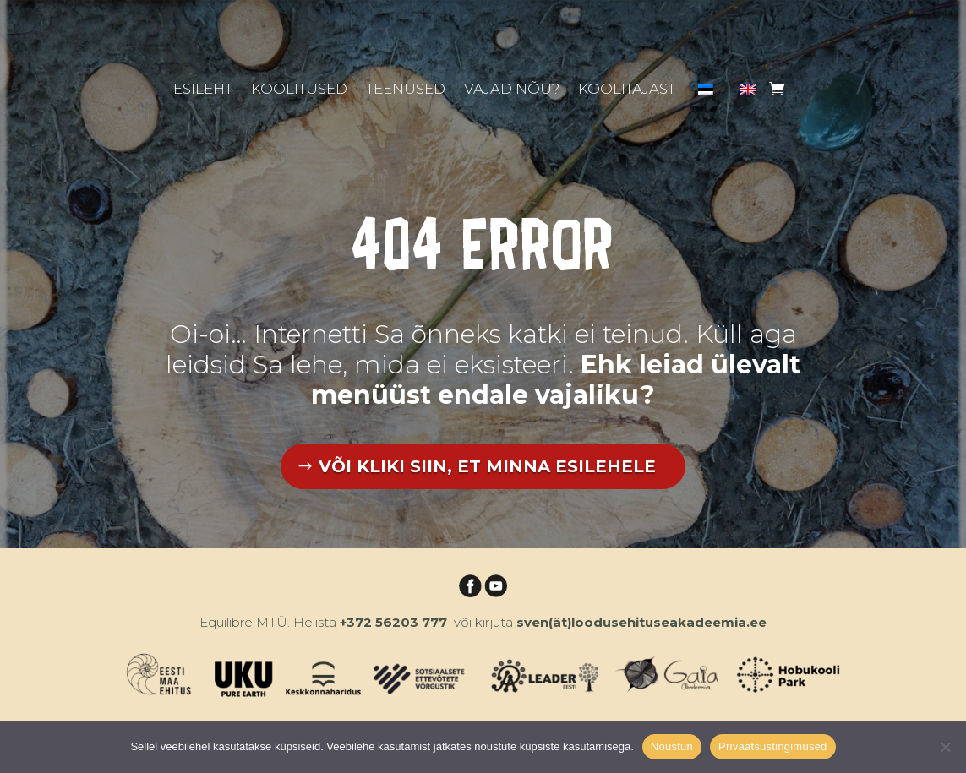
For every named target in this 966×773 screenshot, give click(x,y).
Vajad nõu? (511, 90)
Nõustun (672, 746)
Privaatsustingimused (772, 746)
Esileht (202, 90)
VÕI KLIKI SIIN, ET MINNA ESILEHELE (487, 466)
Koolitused (299, 90)
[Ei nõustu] (944, 746)
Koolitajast (626, 90)
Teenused (405, 90)
